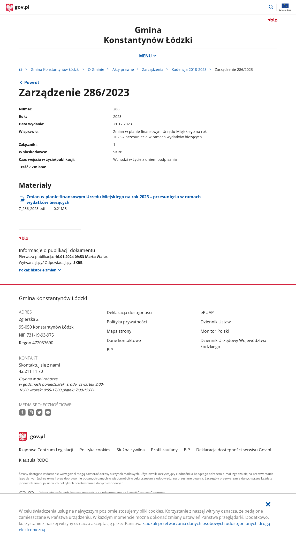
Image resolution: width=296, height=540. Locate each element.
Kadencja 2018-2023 (189, 69)
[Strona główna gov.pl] (17, 8)
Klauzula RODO (33, 460)
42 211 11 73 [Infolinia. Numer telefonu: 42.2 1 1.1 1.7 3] (31, 371)
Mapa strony (119, 331)
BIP (110, 350)
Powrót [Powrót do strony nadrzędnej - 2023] (31, 82)
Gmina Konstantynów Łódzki (148, 34)
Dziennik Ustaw (216, 322)
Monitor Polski (215, 331)
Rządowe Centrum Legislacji (46, 450)
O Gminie (96, 69)
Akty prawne (123, 69)
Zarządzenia (152, 69)
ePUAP (207, 312)
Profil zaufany (164, 450)
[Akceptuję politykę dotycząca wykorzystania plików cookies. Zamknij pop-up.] (268, 504)
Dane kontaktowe (124, 340)
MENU (148, 56)
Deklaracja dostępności (129, 312)
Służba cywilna (131, 450)
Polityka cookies (94, 450)
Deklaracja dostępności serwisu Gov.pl (233, 450)
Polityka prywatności (127, 322)
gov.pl (32, 437)
